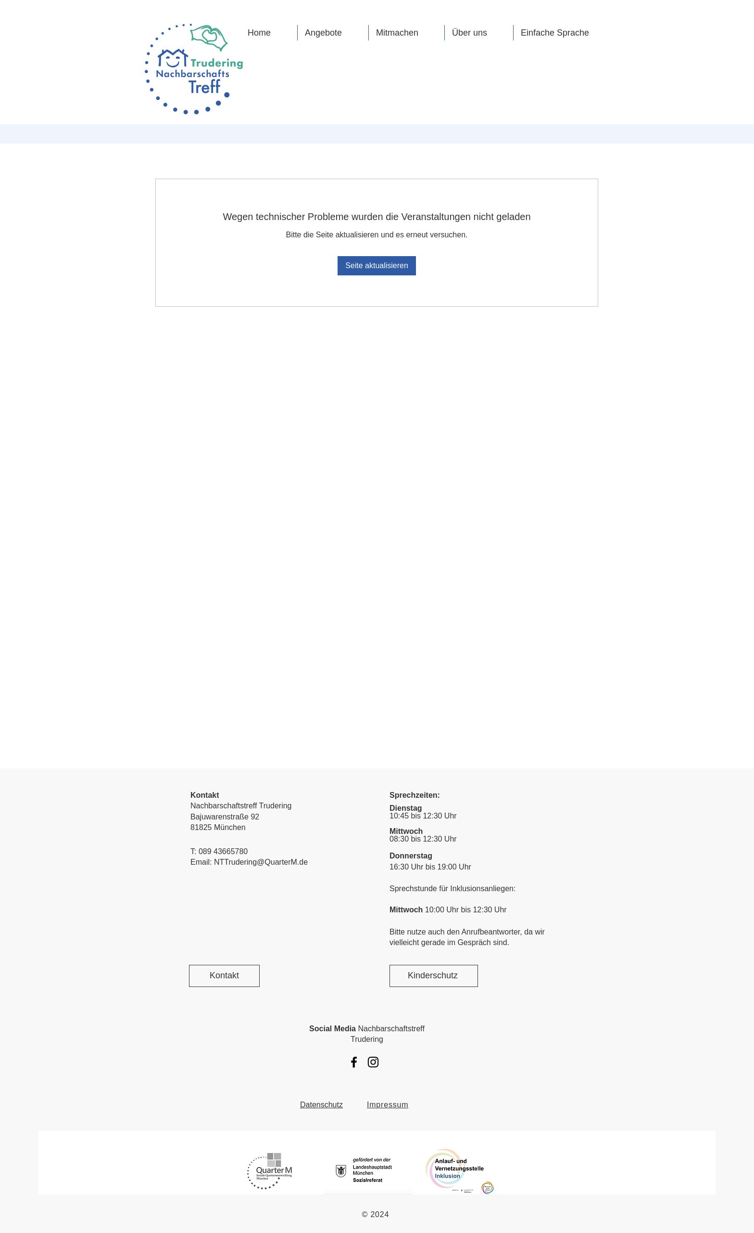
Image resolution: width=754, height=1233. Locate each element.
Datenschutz (321, 1105)
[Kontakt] (224, 976)
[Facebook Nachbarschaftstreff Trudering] (354, 1062)
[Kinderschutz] (434, 976)
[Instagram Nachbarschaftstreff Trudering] (373, 1062)
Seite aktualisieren (376, 265)
